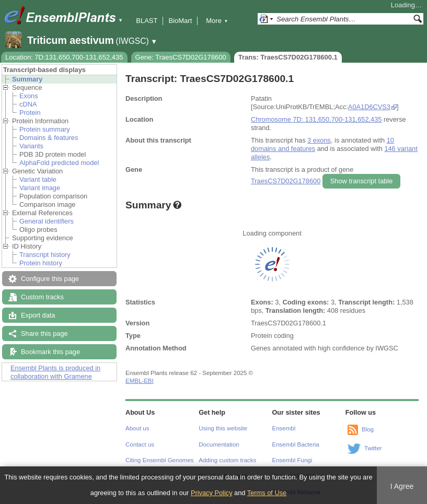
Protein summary (44, 129)
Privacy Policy (212, 493)
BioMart (180, 21)
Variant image (39, 188)
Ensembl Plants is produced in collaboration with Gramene (55, 372)
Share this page (44, 333)
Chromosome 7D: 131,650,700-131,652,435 (316, 119)
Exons (28, 96)
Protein (30, 112)
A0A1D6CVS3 (369, 107)
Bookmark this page (50, 352)
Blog (368, 429)
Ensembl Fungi (292, 460)
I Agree (402, 486)
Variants (31, 146)
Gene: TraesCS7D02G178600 (180, 57)
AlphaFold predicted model (59, 163)
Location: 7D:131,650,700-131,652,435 (64, 57)
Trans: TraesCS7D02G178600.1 (288, 57)
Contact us (139, 444)
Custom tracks (42, 297)
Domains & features (48, 138)
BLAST (146, 21)
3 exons (319, 140)
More (217, 21)
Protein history (40, 263)
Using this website (223, 428)
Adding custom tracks (227, 460)
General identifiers (46, 221)
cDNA (28, 104)
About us (137, 428)
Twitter (373, 448)
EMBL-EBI (139, 381)
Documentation (219, 444)
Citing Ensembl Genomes (159, 460)
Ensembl (284, 428)
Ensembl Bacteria (295, 444)
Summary (27, 79)
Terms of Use (266, 493)
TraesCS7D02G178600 (285, 181)
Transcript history (45, 255)
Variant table (37, 179)
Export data (38, 315)
